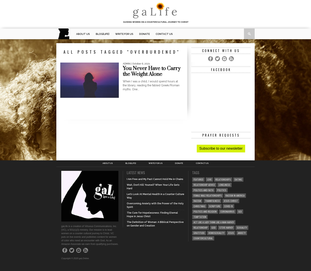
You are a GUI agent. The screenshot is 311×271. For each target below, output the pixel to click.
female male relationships (208, 195)
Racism (197, 201)
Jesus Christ (231, 201)
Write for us (124, 33)
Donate (144, 33)
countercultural (203, 238)
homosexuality (216, 233)
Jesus (231, 233)
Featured (198, 179)
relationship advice (204, 184)
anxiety (242, 233)
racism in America (235, 195)
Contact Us (164, 33)
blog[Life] (102, 33)
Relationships (223, 179)
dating (238, 179)
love (209, 179)
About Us (83, 33)
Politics (221, 190)
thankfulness (212, 201)
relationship (201, 227)
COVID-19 (228, 206)
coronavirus (227, 211)
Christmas (199, 206)
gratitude (199, 233)
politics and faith (203, 190)
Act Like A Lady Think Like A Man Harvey (214, 222)
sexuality (242, 227)
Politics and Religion (205, 211)
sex (240, 211)
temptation (200, 217)
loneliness (224, 184)
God (213, 227)
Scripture (214, 206)
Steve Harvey (226, 227)
